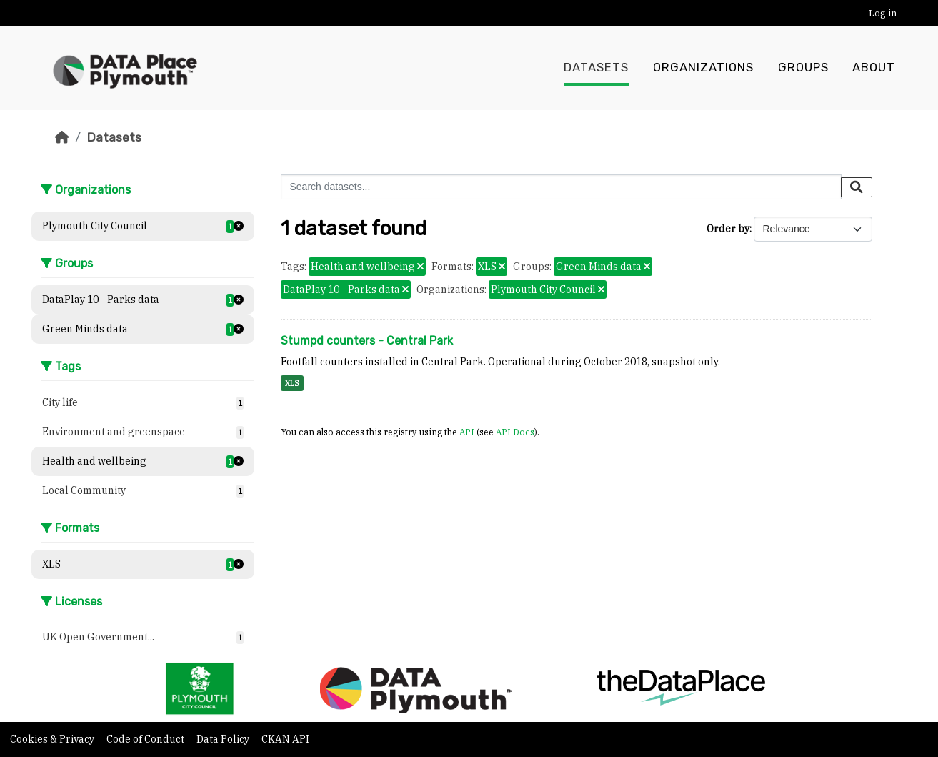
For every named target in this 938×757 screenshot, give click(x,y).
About (873, 68)
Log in (883, 13)
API (466, 431)
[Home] (62, 137)
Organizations (703, 68)
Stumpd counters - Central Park (367, 340)
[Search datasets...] (561, 186)
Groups (803, 68)
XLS (292, 383)
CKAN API (285, 739)
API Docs (515, 431)
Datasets (596, 68)
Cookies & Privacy (53, 739)
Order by (728, 228)
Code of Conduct (146, 739)
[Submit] (856, 187)
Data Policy (223, 739)
